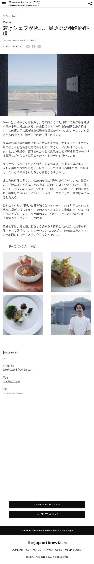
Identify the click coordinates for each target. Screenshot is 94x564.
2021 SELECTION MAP (47, 514)
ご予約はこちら (11, 381)
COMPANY (17, 550)
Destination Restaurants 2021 (47, 505)
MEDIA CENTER (73, 550)
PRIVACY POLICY (53, 550)
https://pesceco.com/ (13, 393)
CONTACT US (33, 550)
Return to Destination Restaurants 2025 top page (47, 531)
